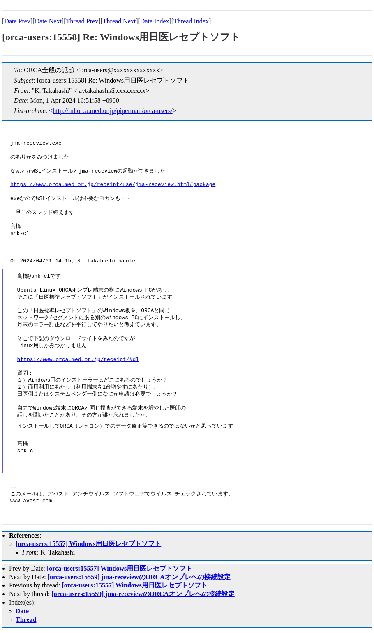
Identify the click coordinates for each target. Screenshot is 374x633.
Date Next (48, 21)
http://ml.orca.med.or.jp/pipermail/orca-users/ (112, 110)
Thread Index (191, 21)
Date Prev (17, 21)
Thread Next (119, 21)
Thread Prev (82, 21)
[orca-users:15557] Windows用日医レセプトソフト (88, 543)
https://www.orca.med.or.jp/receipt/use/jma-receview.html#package (112, 185)
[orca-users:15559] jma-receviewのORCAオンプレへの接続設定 (139, 576)
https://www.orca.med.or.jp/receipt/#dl (78, 360)
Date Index (154, 21)
